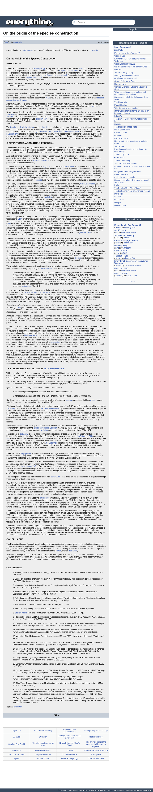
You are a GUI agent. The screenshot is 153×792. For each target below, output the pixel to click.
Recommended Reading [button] (133, 43)
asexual (68, 400)
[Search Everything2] (103, 22)
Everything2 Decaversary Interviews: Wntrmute (131, 262)
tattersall (69, 750)
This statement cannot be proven (43, 744)
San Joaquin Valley (29, 466)
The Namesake (120, 102)
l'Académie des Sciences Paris (37, 292)
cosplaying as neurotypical (125, 78)
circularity (24, 434)
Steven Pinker (47, 268)
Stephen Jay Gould (33, 77)
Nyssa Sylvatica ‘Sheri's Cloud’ (69, 744)
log (116, 232)
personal (118, 276)
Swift (124, 253)
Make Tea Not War (122, 174)
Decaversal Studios (133, 265)
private (58, 551)
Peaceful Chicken (128, 232)
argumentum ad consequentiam (69, 730)
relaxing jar (16, 750)
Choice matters (120, 133)
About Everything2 (122, 47)
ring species (26, 453)
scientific (74, 71)
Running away (120, 84)
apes (94, 106)
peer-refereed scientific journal (54, 75)
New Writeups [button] (133, 219)
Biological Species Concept (45, 428)
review (118, 227)
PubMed (118, 70)
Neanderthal (51, 443)
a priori (78, 258)
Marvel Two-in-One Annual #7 (127, 53)
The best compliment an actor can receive (132, 191)
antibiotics (55, 342)
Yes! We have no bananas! (125, 163)
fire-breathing (120, 205)
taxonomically (41, 119)
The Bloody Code (121, 154)
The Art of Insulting (122, 161)
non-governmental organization (127, 171)
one (19, 307)
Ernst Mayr (11, 408)
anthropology (27, 50)
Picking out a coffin (122, 130)
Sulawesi (16, 737)
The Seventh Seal (96, 758)
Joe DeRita (119, 146)
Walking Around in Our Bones (127, 75)
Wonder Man (119, 56)
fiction (117, 238)
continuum (55, 477)
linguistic (46, 166)
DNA (20, 219)
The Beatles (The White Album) (127, 188)
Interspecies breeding (43, 731)
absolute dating (44, 127)
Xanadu (117, 124)
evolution (83, 68)
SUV (9, 223)
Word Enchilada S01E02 (124, 64)
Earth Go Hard (120, 251)
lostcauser (128, 238)
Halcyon (117, 202)
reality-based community (124, 177)
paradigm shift (12, 134)
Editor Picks (119, 157)
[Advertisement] (76, 8)
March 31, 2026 (121, 268)
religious (63, 71)
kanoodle (127, 248)
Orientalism (119, 200)
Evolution (10, 114)
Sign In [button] (133, 29)
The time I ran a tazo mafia (125, 127)
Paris (116, 185)
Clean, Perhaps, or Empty (125, 81)
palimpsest (26, 286)
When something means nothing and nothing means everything (130, 93)
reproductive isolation (50, 408)
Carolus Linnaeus (87, 184)
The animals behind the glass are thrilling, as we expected (96, 744)
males (92, 400)
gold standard (85, 232)
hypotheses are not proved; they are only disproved (57, 132)
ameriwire (17, 42)
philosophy (69, 166)
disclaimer (73, 551)
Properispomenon (43, 754)
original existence (96, 737)
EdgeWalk (118, 116)
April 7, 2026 (120, 230)
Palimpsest (96, 754)
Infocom (117, 197)
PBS (8, 438)
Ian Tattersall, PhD (85, 436)
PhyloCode (16, 731)
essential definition (41, 160)
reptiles (10, 117)
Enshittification (120, 105)
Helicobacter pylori (32, 335)
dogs (27, 245)
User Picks (118, 50)
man (48, 98)
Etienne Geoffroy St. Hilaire (96, 750)
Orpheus (118, 135)
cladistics (48, 197)
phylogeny (44, 498)
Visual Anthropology (69, 758)
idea (6, 42)
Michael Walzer (43, 758)
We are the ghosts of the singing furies (130, 67)
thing (117, 248)
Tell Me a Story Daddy (123, 72)
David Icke (118, 194)
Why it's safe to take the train (126, 108)
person (118, 265)
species (39, 180)
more (133, 281)
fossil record (15, 127)
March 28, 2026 (121, 138)
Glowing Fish (129, 227)
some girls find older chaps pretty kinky (69, 737)
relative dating (28, 127)
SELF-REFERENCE (53, 368)
